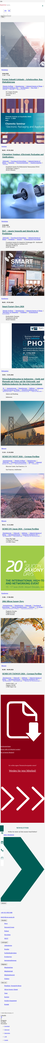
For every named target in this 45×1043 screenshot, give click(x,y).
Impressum (6, 1029)
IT (29, 464)
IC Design (40, 607)
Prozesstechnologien (22, 162)
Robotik (5, 89)
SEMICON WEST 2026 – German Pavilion (20, 456)
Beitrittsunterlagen (5, 746)
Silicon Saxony (21, 89)
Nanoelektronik (17, 536)
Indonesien (40, 388)
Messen (3, 448)
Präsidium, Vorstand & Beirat (12, 985)
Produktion (11, 239)
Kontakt (6, 1004)
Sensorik (11, 89)
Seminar (4, 146)
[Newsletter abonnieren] (2, 858)
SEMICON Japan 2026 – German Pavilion (20, 529)
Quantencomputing (35, 162)
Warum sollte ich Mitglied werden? (10, 749)
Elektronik (6, 161)
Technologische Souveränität (32, 239)
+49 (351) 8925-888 (6, 912)
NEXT (6, 938)
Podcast (6, 931)
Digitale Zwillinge (8, 86)
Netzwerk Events (9, 927)
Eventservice (8, 956)
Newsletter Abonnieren (7, 835)
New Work (34, 88)
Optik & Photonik (36, 391)
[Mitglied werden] (2, 833)
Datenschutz (7, 1033)
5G (3, 388)
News (6, 923)
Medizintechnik (7, 391)
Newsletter (7, 934)
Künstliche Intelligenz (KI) (10, 88)
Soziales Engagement (10, 1000)
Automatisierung (11, 388)
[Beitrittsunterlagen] (22, 721)
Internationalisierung (21, 464)
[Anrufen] (2, 850)
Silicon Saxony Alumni (11, 989)
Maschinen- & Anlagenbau (10, 312)
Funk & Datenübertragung (19, 607)
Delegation (4, 371)
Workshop (4, 70)
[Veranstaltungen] (2, 842)
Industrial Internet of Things (34, 86)
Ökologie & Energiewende (21, 391)
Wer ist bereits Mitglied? (7, 752)
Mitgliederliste (8, 967)
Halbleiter (32, 388)
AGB (5, 1036)
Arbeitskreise (8, 945)
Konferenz (4, 298)
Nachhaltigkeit (24, 88)
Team (5, 993)
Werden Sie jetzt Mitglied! (22, 770)
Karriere (6, 997)
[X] (1, 1017)
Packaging (11, 162)
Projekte (6, 949)
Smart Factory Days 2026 (13, 306)
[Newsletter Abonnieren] (22, 869)
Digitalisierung (19, 86)
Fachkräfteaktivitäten (10, 953)
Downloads (7, 1026)
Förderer (6, 978)
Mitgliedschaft (8, 971)
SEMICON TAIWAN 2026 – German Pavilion (22, 674)
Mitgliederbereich (9, 975)
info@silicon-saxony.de (7, 917)
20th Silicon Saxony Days (13, 601)
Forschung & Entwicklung (18, 161)
